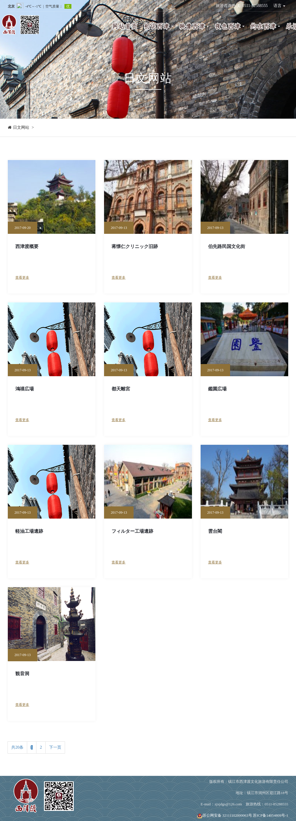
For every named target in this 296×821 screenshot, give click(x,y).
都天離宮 (121, 388)
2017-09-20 (22, 228)
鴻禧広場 (24, 388)
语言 (279, 5)
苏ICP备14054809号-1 (270, 815)
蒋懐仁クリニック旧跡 (135, 246)
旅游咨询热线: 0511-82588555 (242, 5)
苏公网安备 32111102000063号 (224, 815)
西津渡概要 (26, 246)
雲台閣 (215, 531)
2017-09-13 (119, 228)
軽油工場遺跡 (29, 531)
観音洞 (22, 673)
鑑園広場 (217, 388)
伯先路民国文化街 (226, 246)
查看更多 (22, 277)
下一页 (55, 747)
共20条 (17, 747)
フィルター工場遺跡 (132, 531)
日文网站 (21, 127)
